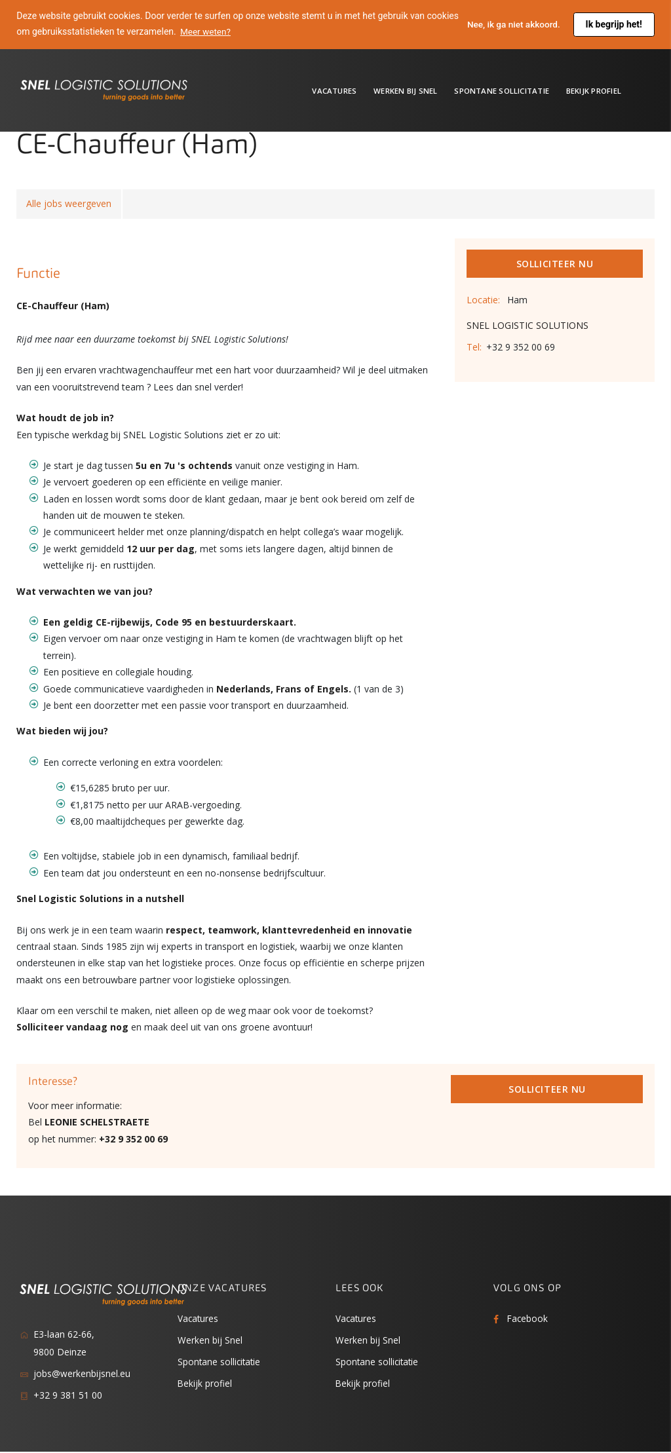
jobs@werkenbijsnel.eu (81, 1374)
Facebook (528, 1319)
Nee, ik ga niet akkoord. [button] (512, 24)
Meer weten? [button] (240, 31)
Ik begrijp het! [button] (614, 24)
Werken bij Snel (405, 91)
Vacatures (334, 91)
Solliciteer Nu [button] (555, 264)
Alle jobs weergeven (68, 204)
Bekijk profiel (593, 91)
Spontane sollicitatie (501, 91)
